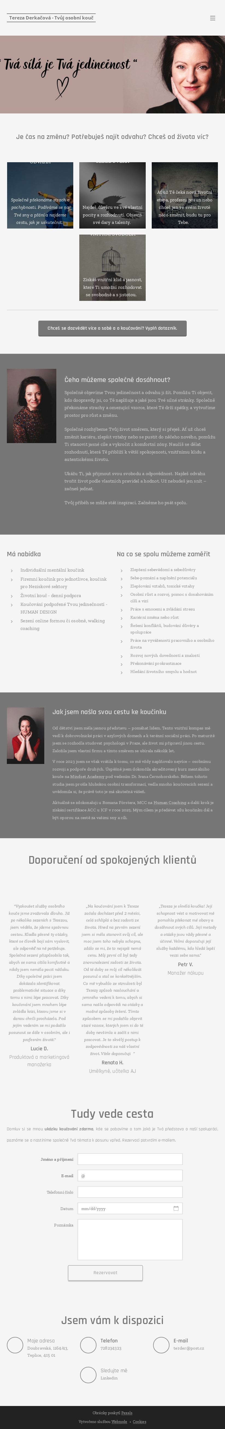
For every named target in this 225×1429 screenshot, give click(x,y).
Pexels (127, 1413)
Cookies (139, 1421)
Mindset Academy (87, 776)
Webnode (119, 1421)
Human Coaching (170, 802)
